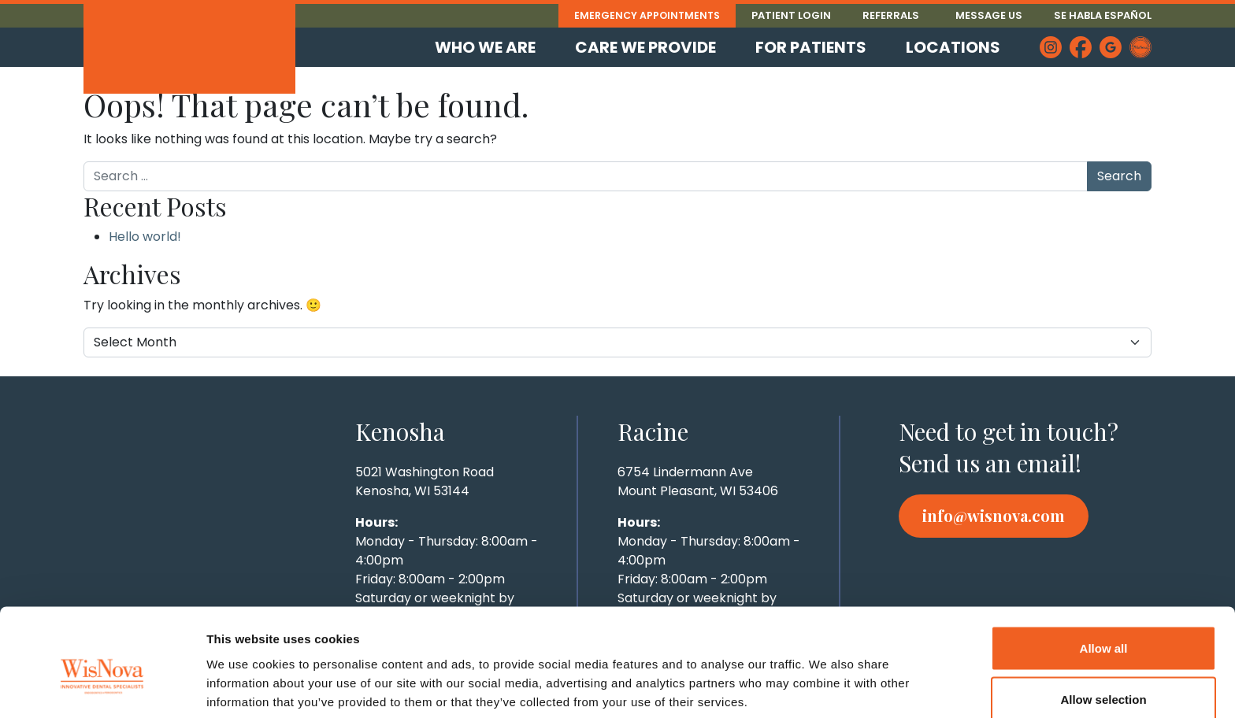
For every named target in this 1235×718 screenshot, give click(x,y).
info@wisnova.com (993, 515)
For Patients (810, 47)
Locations (953, 47)
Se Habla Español (1103, 15)
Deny (1103, 676)
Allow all (1104, 572)
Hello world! (145, 237)
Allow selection (1103, 624)
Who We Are (485, 47)
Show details (826, 677)
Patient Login (791, 15)
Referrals (890, 15)
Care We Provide (645, 47)
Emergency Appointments (644, 15)
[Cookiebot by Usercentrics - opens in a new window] (102, 687)
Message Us (988, 15)
